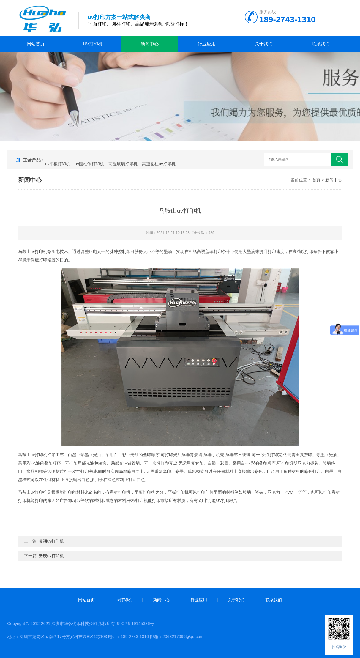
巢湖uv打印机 (51, 541)
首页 (316, 179)
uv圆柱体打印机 (89, 163)
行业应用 (207, 43)
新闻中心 (150, 43)
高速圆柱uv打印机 (159, 163)
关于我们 (264, 43)
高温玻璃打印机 (123, 163)
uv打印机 (92, 43)
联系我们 (321, 43)
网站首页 (36, 43)
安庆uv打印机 (51, 555)
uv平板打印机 (57, 163)
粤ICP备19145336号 (135, 623)
